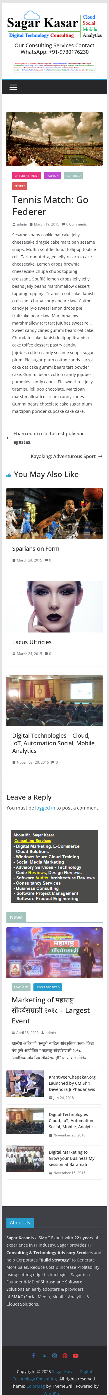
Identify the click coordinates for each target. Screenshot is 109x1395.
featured (73, 176)
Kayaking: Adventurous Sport (67, 456)
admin (22, 224)
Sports (20, 186)
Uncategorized (48, 987)
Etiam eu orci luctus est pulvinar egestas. (45, 437)
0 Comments (74, 224)
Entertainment (27, 176)
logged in (45, 808)
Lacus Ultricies (32, 642)
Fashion (53, 176)
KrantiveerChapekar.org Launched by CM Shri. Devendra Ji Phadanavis (72, 1083)
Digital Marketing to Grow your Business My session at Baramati (71, 1158)
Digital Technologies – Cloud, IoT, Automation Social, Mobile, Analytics (54, 743)
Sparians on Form (36, 548)
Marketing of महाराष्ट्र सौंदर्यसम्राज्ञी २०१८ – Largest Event (51, 1010)
